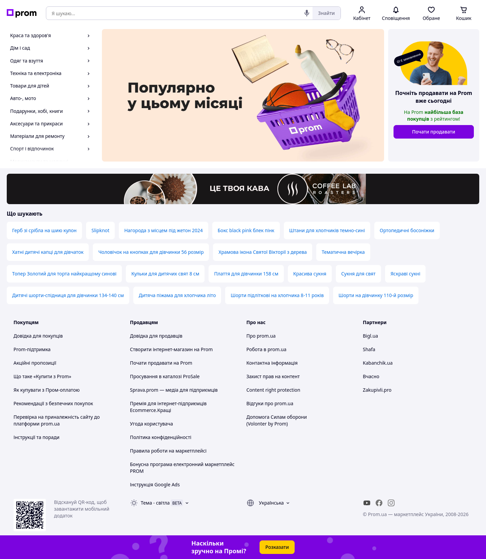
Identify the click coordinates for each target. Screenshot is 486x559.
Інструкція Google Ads (155, 484)
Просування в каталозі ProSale (164, 376)
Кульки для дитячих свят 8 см (165, 273)
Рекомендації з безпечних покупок (53, 403)
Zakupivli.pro (377, 390)
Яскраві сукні (405, 273)
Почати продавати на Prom (161, 363)
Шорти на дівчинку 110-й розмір (376, 295)
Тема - (155, 503)
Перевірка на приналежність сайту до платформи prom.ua (57, 420)
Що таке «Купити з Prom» (42, 376)
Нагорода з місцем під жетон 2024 (163, 230)
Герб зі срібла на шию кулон (44, 230)
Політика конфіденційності (160, 437)
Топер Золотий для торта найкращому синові (64, 273)
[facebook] (379, 503)
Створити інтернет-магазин (161, 349)
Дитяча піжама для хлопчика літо (177, 295)
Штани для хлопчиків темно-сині (327, 230)
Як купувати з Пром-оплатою (47, 390)
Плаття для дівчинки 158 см (246, 273)
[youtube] (367, 503)
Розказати (277, 547)
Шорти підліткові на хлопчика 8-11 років (277, 295)
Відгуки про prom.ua (269, 403)
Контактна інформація (272, 363)
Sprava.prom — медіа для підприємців (174, 390)
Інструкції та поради (36, 437)
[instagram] (391, 503)
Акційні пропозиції (35, 363)
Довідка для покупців (38, 336)
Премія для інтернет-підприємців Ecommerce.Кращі (168, 406)
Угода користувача (151, 423)
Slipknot (100, 230)
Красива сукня (309, 273)
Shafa (369, 349)
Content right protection (273, 390)
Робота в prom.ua (266, 349)
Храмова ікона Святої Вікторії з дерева (262, 252)
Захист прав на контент (273, 376)
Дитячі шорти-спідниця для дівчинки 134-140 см (68, 295)
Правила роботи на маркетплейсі (168, 450)
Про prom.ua (261, 336)
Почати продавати (433, 131)
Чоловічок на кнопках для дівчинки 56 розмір (151, 252)
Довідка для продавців (156, 336)
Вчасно (371, 376)
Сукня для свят (358, 273)
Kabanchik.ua (378, 363)
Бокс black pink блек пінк (246, 230)
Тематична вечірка (343, 252)
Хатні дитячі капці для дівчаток (47, 252)
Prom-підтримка (32, 349)
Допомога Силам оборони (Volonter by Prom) (276, 420)
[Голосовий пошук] (307, 13)
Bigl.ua (370, 336)
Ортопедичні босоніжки (407, 230)
